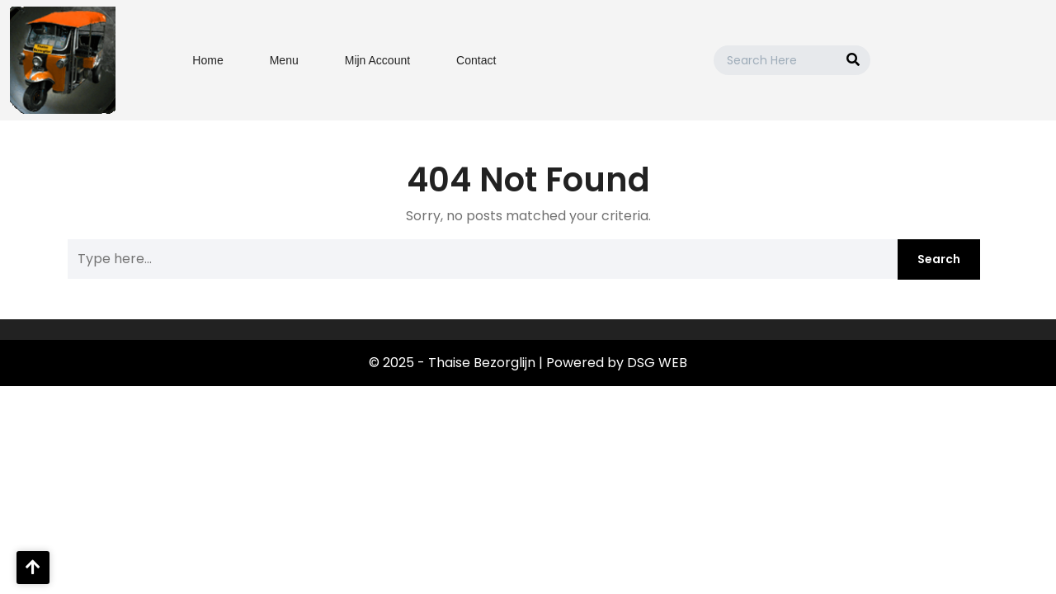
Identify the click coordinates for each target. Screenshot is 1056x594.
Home (207, 60)
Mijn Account (377, 60)
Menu (284, 60)
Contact (476, 60)
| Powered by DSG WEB (613, 362)
